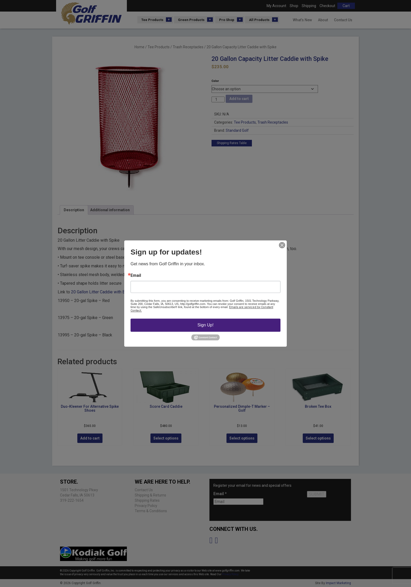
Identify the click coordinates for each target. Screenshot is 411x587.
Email (136, 275)
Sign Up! (205, 325)
